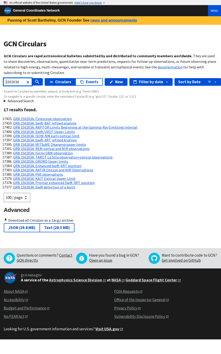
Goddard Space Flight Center (151, 280)
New (116, 81)
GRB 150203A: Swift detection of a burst (44, 187)
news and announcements (113, 20)
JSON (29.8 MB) (21, 227)
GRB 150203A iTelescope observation (42, 118)
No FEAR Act (14, 316)
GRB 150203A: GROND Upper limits (40, 161)
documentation (170, 67)
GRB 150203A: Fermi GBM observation (43, 153)
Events (89, 81)
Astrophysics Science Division (75, 280)
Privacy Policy (125, 308)
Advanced (17, 210)
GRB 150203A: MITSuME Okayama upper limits (49, 144)
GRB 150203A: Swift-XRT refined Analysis (45, 140)
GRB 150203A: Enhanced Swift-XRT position (47, 165)
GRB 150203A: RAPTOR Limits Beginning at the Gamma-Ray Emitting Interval (75, 127)
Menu (214, 11)
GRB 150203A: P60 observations (38, 174)
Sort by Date (189, 81)
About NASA (14, 291)
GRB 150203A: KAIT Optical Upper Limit (44, 178)
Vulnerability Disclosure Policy (139, 316)
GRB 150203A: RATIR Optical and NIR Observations (53, 170)
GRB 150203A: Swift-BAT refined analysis (45, 123)
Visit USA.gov (107, 329)
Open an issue (100, 260)
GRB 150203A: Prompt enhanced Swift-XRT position (54, 182)
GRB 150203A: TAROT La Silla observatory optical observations (63, 157)
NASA (116, 280)
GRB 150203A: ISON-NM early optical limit (46, 136)
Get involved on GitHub (181, 260)
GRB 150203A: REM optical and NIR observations (51, 148)
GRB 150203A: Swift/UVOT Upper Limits (44, 131)
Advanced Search (21, 101)
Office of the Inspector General (139, 299)
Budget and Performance (25, 308)
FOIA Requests (126, 291)
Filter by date (151, 81)
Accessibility (14, 299)
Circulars (60, 81)
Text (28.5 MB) (57, 227)
